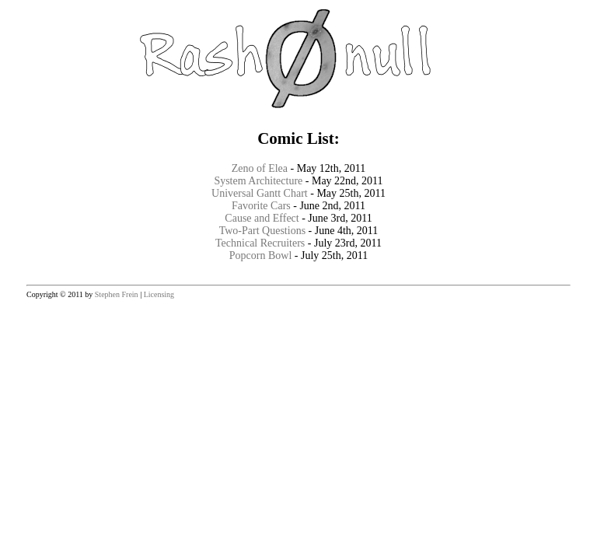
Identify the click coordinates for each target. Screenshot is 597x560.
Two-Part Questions (262, 230)
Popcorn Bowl (260, 255)
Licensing (159, 294)
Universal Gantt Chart (259, 193)
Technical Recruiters (260, 243)
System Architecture (258, 181)
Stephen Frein (116, 294)
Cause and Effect (261, 218)
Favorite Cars (261, 206)
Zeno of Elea (260, 168)
